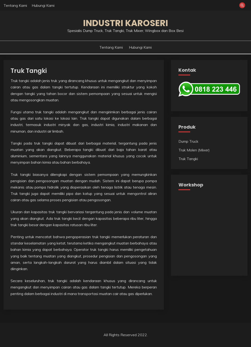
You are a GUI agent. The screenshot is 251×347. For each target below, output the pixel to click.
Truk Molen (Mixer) (194, 150)
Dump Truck (188, 141)
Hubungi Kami (43, 5)
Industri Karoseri (125, 23)
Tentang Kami (15, 5)
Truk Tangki (29, 71)
